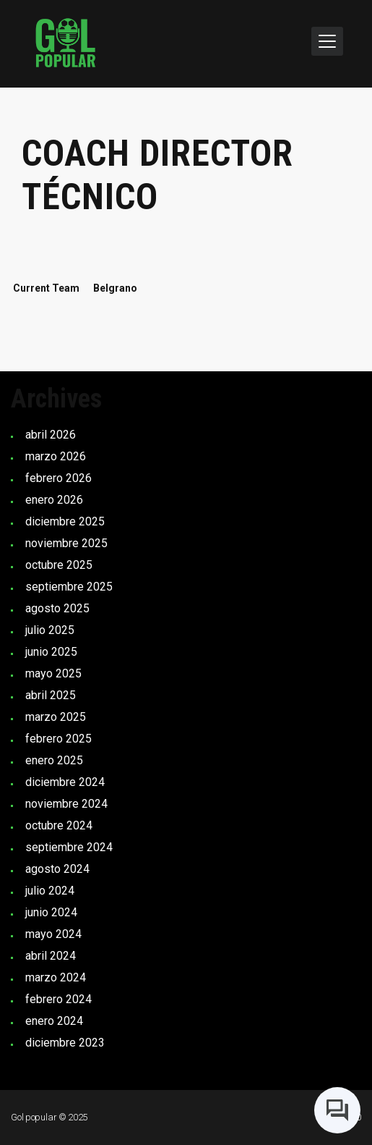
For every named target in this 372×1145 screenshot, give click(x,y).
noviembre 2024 (66, 804)
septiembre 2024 (69, 847)
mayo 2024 (53, 934)
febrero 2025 (58, 738)
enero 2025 (54, 760)
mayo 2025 (53, 673)
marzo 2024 (55, 977)
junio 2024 (51, 912)
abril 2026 (50, 434)
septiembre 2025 (69, 586)
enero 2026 (54, 500)
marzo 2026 (55, 456)
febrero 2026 (58, 478)
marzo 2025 (55, 717)
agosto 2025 (57, 608)
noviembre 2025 (66, 543)
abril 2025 (50, 695)
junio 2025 (51, 652)
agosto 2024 (57, 869)
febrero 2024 (58, 999)
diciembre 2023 (65, 1042)
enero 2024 (54, 1021)
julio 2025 (49, 630)
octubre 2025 (58, 565)
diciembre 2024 (65, 782)
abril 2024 (50, 956)
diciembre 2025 (65, 521)
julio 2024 (49, 890)
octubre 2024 (58, 825)
